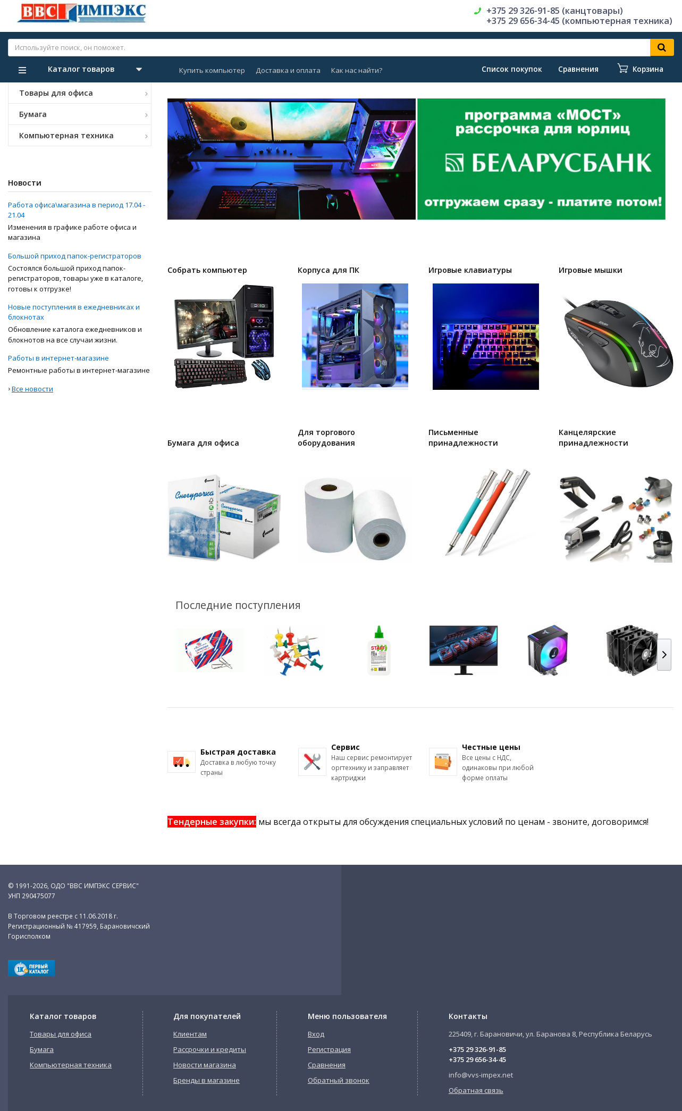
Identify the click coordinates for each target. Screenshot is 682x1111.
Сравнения (327, 1065)
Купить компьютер (212, 70)
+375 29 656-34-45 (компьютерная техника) (579, 21)
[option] (291, 159)
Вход (316, 1034)
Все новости (32, 389)
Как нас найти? (356, 70)
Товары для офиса (83, 93)
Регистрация (329, 1049)
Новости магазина (204, 1065)
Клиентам (190, 1034)
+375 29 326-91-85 (477, 1049)
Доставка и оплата (288, 70)
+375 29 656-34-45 (477, 1059)
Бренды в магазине (206, 1080)
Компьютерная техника (83, 135)
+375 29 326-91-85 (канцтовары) (554, 10)
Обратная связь (476, 1090)
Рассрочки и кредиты (209, 1049)
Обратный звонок (338, 1080)
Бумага (83, 114)
